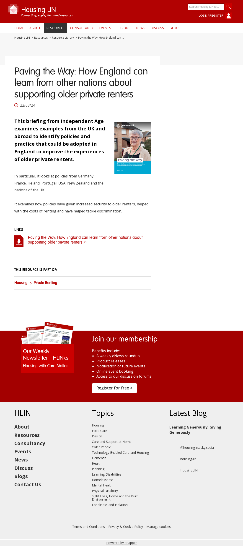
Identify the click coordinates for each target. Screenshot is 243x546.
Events (105, 28)
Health (96, 463)
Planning (98, 469)
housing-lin (182, 459)
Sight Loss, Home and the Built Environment (115, 497)
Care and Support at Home (112, 441)
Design (97, 436)
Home (19, 28)
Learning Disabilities (106, 474)
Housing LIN (22, 38)
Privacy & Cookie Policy (125, 526)
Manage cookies (158, 526)
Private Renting (45, 283)
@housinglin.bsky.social (192, 447)
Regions (123, 28)
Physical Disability (105, 491)
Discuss (157, 28)
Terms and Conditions (88, 526)
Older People (101, 447)
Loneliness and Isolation (110, 505)
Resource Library (63, 38)
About (35, 28)
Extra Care (99, 431)
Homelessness (103, 480)
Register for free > (114, 388)
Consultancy (81, 28)
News (140, 28)
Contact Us (27, 484)
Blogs (175, 28)
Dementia (99, 458)
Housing (20, 283)
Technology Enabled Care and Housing (120, 452)
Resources (55, 28)
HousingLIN (183, 470)
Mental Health (102, 485)
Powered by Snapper (121, 543)
